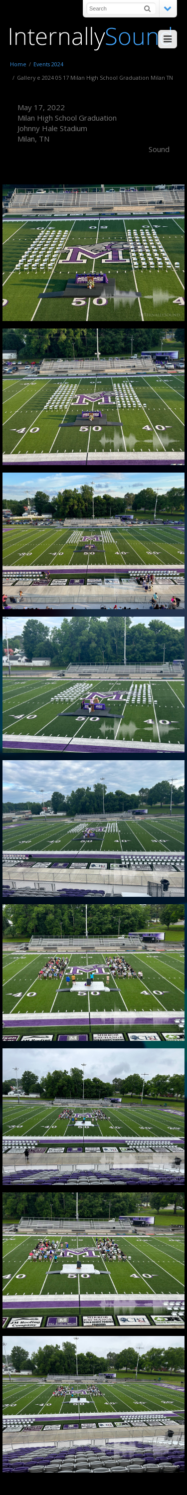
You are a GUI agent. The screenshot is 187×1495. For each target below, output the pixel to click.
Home (18, 64)
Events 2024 (48, 64)
